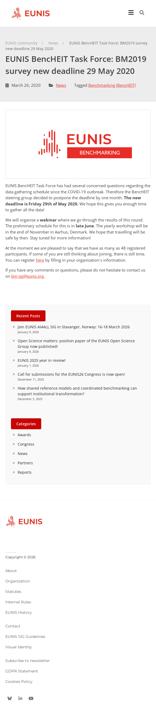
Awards (24, 434)
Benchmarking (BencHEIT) (112, 85)
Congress (26, 444)
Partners (25, 462)
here (40, 260)
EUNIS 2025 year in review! (42, 360)
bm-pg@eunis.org (27, 276)
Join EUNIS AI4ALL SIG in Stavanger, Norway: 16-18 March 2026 (74, 326)
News (61, 85)
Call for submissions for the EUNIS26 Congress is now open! (71, 374)
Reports (25, 472)
